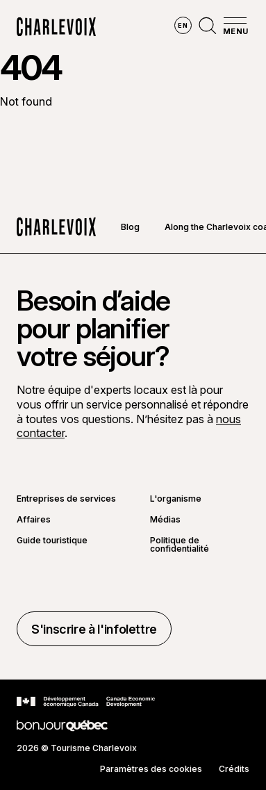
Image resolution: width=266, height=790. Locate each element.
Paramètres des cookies (151, 769)
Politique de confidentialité (179, 544)
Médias (165, 520)
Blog (130, 227)
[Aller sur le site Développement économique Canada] (86, 701)
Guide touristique (52, 540)
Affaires (34, 520)
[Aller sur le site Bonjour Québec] (62, 726)
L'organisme (175, 499)
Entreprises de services (66, 499)
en (183, 25)
